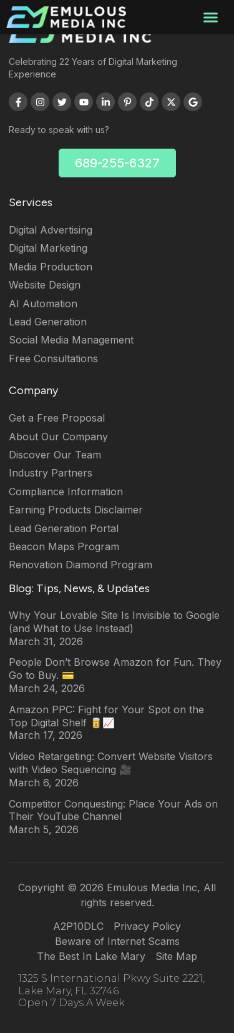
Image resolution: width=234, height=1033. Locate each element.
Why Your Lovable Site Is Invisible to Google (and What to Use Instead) (114, 622)
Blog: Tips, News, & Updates (79, 588)
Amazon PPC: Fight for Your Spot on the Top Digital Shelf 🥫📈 (106, 716)
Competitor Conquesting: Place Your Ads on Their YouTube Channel (113, 810)
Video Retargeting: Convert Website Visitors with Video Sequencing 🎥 (111, 763)
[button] (211, 17)
